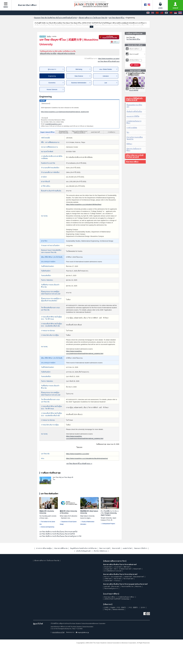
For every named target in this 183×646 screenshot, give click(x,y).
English (113, 607)
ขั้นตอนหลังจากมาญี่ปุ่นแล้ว (134, 106)
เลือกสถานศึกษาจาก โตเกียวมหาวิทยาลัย (46, 560)
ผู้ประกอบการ (52, 69)
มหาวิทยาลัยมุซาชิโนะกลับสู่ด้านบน (108, 61)
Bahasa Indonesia (118, 609)
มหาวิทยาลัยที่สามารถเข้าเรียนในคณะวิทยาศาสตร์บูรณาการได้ (60, 536)
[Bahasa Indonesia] (175, 13)
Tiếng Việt (107, 609)
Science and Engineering (47, 527)
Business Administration (78, 83)
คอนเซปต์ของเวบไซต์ (57, 632)
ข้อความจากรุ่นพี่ (104, 548)
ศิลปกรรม (138, 586)
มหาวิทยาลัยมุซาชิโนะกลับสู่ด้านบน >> (79, 463)
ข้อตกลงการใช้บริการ (140, 548)
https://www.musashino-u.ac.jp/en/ (108, 58)
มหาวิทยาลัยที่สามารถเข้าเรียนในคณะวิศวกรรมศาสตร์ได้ (58, 532)
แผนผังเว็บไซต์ (127, 548)
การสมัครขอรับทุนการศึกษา (134, 122)
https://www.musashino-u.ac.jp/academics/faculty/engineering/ (87, 458)
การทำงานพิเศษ (132, 127)
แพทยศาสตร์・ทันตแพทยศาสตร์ (134, 576)
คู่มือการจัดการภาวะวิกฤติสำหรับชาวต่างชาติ (134, 156)
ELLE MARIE (133, 90)
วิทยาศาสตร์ (117, 578)
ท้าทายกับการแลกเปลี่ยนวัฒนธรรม (135, 138)
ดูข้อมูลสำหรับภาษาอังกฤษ (66, 53)
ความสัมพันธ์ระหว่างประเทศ (112, 571)
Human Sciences (52, 89)
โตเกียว (49, 36)
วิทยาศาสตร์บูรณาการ (111, 588)
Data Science (79, 76)
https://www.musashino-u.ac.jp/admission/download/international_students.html (65, 111)
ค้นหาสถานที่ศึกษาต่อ (61, 548)
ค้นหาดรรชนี (116, 548)
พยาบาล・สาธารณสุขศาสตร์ (113, 576)
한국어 (143, 607)
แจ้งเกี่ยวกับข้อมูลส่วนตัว (83, 551)
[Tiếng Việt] (171, 13)
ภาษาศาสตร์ (117, 567)
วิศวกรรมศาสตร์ (128, 578)
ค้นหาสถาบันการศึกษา (25, 5)
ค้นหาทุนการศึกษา (132, 162)
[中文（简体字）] (157, 13)
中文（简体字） (122, 607)
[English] (152, 13)
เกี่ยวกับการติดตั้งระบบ (100, 551)
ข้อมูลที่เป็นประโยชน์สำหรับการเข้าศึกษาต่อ (83, 548)
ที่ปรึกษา (129, 144)
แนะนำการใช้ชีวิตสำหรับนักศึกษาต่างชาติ (134, 99)
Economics (52, 83)
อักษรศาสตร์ (108, 567)
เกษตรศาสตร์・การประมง (112, 580)
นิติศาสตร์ (127, 567)
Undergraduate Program (108, 523)
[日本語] (148, 13)
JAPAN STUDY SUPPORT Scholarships (116, 599)
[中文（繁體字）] (162, 13)
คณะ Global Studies (105, 69)
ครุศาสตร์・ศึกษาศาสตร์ (111, 586)
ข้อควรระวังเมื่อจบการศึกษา (134, 149)
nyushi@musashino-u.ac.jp (53, 124)
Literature (106, 76)
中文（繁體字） (134, 607)
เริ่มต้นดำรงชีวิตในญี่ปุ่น (134, 111)
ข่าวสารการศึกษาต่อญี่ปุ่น (44, 548)
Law (105, 83)
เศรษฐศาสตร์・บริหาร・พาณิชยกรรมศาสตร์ (117, 569)
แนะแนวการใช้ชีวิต (133, 116)
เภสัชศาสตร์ (108, 578)
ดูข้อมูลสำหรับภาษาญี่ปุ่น (48, 53)
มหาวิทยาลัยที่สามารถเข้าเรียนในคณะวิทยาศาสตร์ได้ (57, 534)
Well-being (79, 69)
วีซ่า (128, 132)
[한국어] (166, 13)
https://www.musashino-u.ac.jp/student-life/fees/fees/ (83, 204)
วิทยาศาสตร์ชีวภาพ (127, 586)
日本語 (106, 607)
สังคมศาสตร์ (137, 569)
